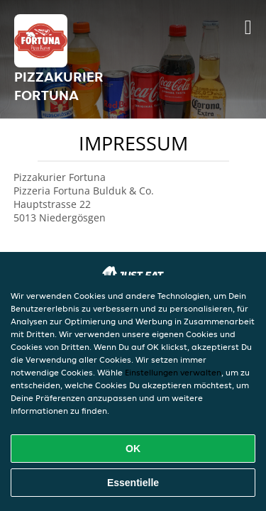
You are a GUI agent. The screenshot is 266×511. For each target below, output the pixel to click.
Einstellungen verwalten (173, 372)
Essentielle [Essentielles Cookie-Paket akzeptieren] (133, 482)
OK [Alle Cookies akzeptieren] (133, 448)
